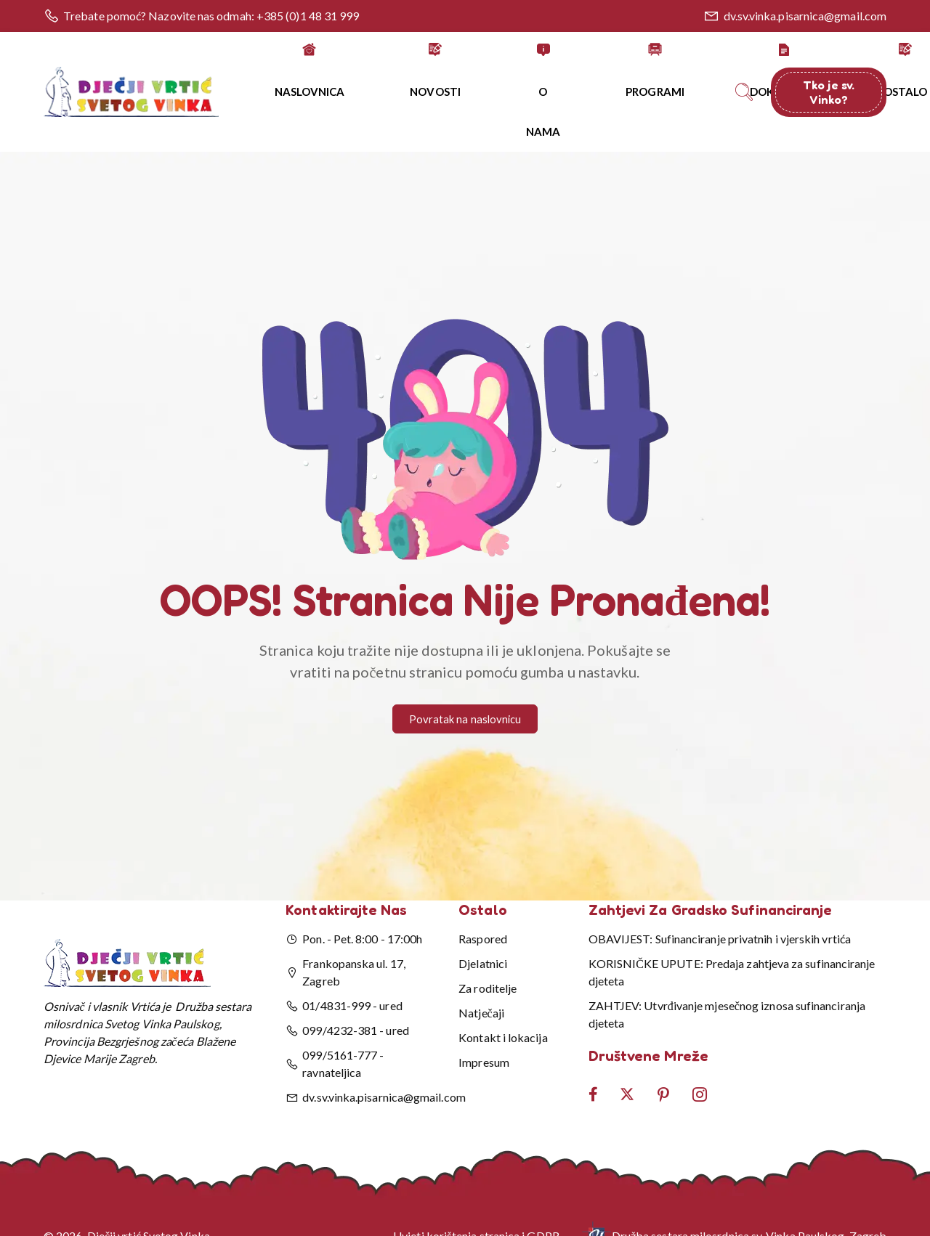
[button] (465, 400)
